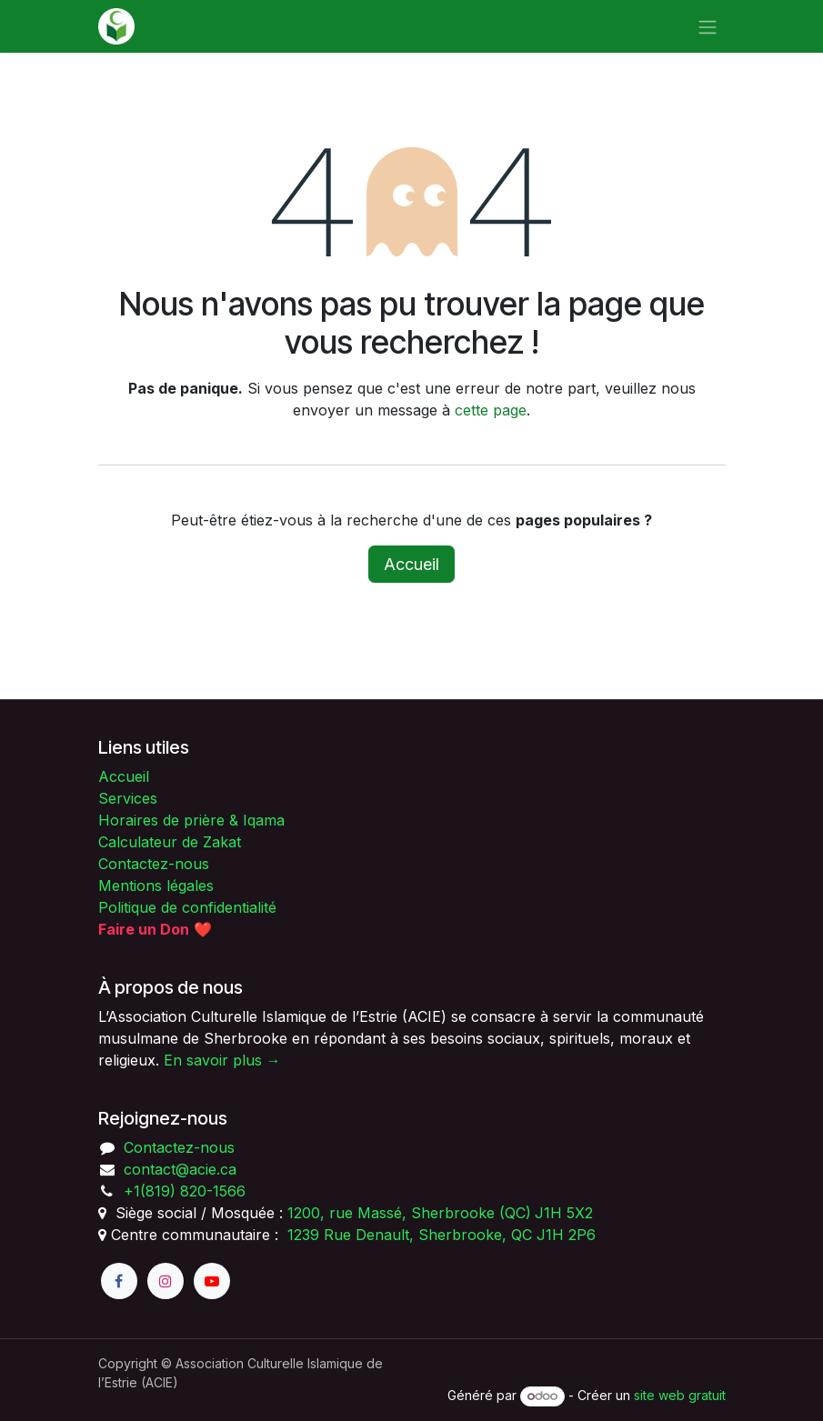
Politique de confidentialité (187, 907)
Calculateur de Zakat (169, 842)
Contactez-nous (153, 864)
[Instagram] (165, 1281)
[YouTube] (212, 1281)
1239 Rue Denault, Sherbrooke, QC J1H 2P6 (441, 1235)
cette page (491, 410)
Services (127, 798)
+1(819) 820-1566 (185, 1191)
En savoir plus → (222, 1060)
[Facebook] (119, 1281)
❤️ (155, 929)
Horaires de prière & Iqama (191, 820)
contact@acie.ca (180, 1169)
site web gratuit (680, 1395)
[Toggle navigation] (707, 26)
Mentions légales (156, 885)
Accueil (411, 564)
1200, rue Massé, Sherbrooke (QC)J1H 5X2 (440, 1213)
